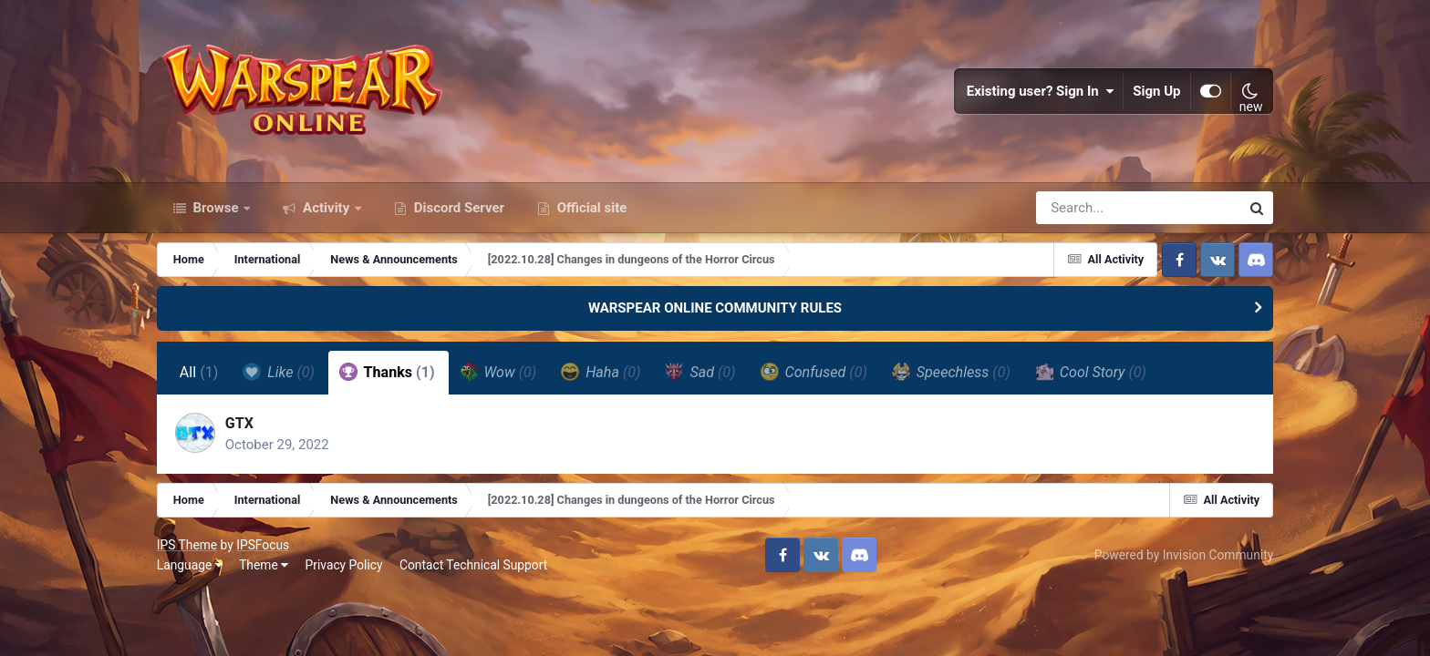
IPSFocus (262, 545)
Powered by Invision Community (1183, 555)
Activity (326, 208)
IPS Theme (187, 545)
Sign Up (1157, 91)
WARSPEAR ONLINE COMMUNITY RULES (715, 308)
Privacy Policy (344, 565)
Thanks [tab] (387, 372)
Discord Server (457, 208)
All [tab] (199, 372)
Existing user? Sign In (1040, 91)
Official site (590, 208)
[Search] (1086, 207)
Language (190, 565)
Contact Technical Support (473, 565)
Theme (263, 565)
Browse (216, 208)
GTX (239, 423)
